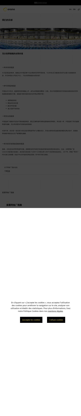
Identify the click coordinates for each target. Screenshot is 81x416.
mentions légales (55, 311)
